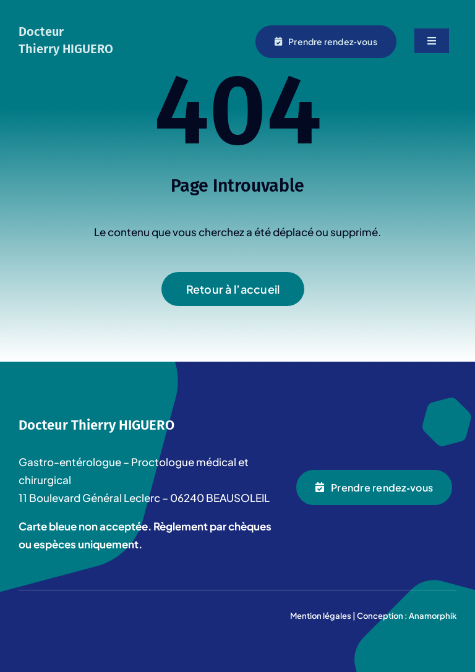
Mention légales (320, 616)
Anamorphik (432, 616)
